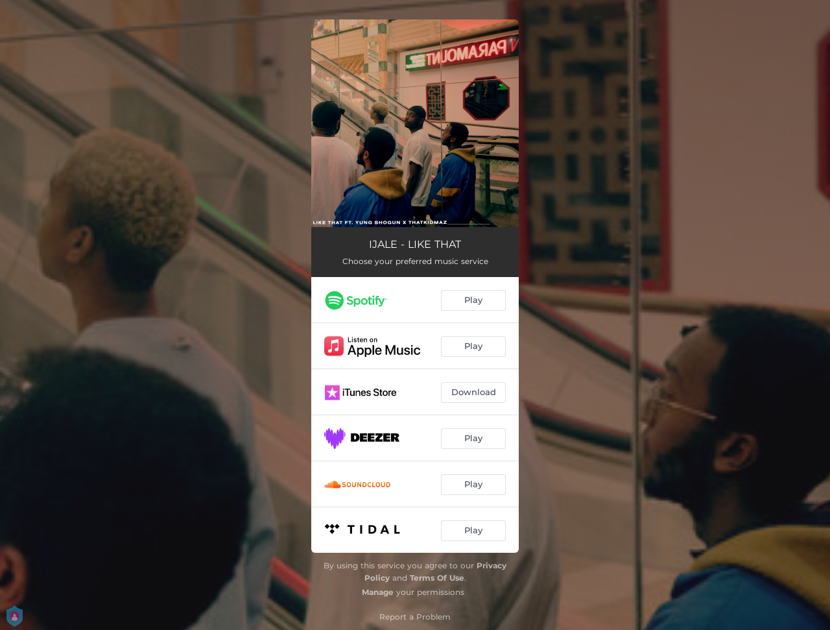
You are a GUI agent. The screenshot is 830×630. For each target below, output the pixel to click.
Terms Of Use (437, 578)
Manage (378, 592)
